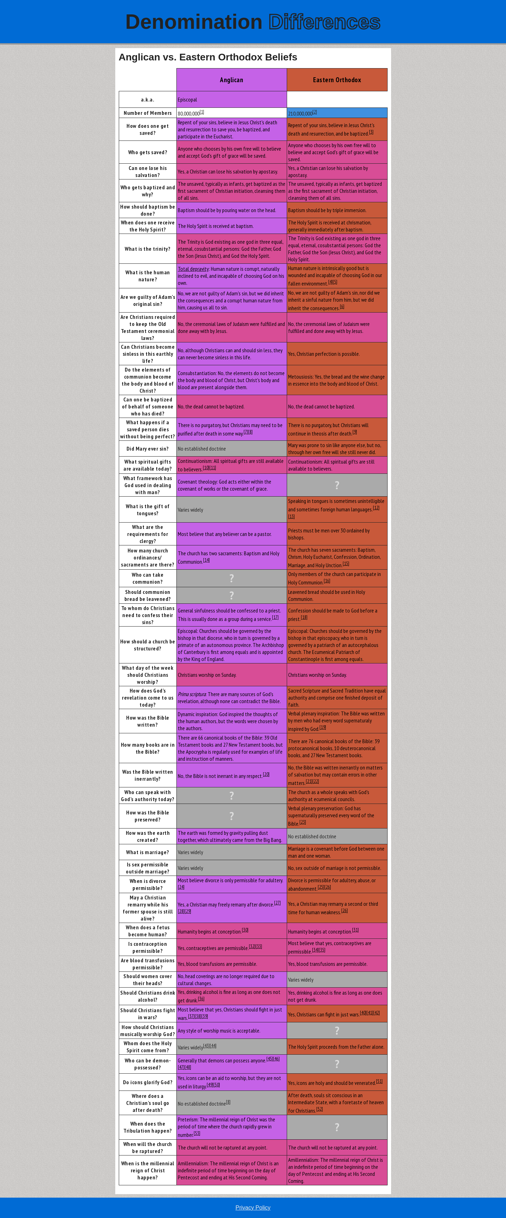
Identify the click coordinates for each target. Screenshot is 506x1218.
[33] (258, 946)
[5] (335, 282)
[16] (327, 580)
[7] (246, 431)
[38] (198, 1016)
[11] (212, 467)
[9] (354, 431)
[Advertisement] (57, 153)
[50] (216, 1084)
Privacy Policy (253, 1208)
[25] (321, 887)
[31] (355, 929)
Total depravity (193, 268)
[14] (206, 560)
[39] (204, 1016)
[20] (266, 774)
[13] (291, 516)
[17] (275, 617)
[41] (369, 1012)
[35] (322, 950)
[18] (304, 617)
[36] (201, 998)
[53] (197, 1133)
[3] (371, 132)
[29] (187, 911)
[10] (206, 467)
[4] (330, 282)
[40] (363, 1012)
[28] (181, 911)
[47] (181, 1067)
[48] (187, 1067)
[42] (376, 1012)
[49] (210, 1084)
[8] (250, 431)
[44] (213, 1045)
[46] (276, 1058)
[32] (252, 946)
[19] (322, 727)
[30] (245, 929)
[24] (181, 887)
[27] (277, 902)
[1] (202, 112)
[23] (302, 822)
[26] (327, 887)
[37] (191, 1016)
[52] (319, 1109)
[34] (315, 950)
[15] (346, 563)
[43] (206, 1045)
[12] (376, 507)
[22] (315, 781)
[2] (314, 112)
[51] (379, 1081)
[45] (269, 1058)
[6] (342, 306)
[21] (309, 781)
